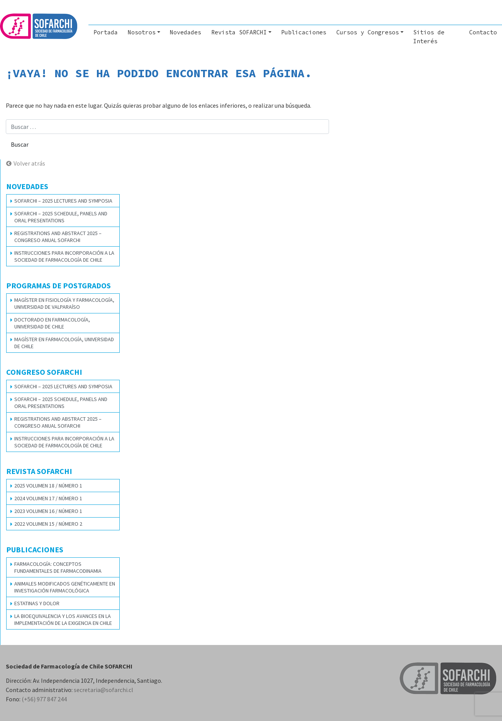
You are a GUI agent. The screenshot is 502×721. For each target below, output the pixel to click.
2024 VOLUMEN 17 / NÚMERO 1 (48, 498)
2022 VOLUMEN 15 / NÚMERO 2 (48, 523)
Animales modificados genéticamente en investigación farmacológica (64, 587)
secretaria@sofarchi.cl (103, 690)
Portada (105, 32)
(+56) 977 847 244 (44, 699)
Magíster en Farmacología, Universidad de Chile (64, 343)
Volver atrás (29, 163)
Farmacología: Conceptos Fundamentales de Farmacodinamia (58, 567)
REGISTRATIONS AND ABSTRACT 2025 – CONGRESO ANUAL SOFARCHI (58, 237)
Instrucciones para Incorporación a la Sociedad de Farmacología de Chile (64, 256)
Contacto (483, 32)
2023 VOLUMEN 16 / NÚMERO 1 (48, 511)
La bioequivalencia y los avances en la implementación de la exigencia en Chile (63, 619)
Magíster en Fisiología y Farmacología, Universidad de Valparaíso (64, 303)
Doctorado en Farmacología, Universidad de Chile (52, 323)
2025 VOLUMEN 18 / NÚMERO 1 (48, 485)
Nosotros (142, 32)
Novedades (185, 32)
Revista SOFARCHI (239, 32)
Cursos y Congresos (367, 32)
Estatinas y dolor (36, 603)
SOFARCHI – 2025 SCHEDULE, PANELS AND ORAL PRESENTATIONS (60, 217)
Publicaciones (303, 32)
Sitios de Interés (428, 37)
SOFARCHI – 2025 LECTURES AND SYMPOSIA (63, 200)
